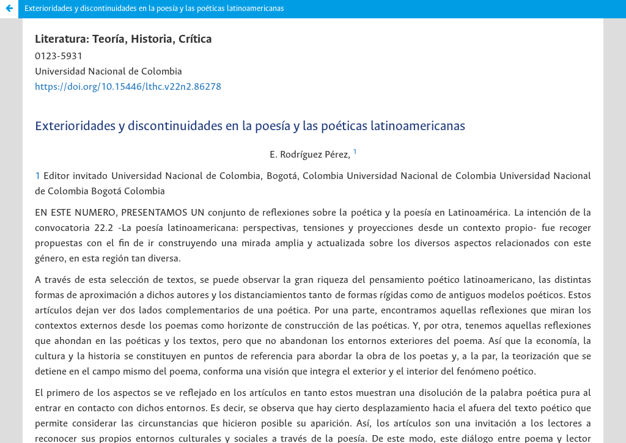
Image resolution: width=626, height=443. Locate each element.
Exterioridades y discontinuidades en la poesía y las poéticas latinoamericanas (154, 8)
